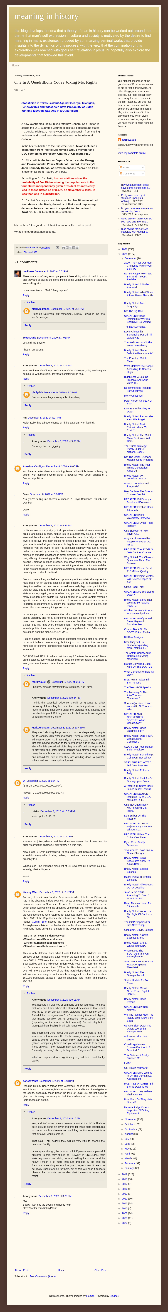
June (128, 1143)
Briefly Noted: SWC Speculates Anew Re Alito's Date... (137, 861)
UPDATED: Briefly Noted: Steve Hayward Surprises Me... (138, 621)
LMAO (127, 1063)
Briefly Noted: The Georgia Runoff (134, 974)
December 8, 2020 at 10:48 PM (56, 1081)
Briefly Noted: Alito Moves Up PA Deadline (138, 886)
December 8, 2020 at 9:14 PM (43, 780)
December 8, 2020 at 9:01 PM (67, 308)
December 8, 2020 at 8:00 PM (62, 466)
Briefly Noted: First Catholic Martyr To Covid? (135, 427)
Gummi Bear (39, 921)
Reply (26, 295)
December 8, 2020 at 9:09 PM (63, 441)
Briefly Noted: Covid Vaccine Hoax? (135, 729)
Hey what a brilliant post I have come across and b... (135, 186)
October (129, 1124)
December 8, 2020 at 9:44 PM (63, 697)
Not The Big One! (134, 311)
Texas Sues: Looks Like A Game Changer (138, 852)
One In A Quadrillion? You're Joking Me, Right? (136, 807)
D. (24, 780)
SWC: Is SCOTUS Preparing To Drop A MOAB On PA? (136, 895)
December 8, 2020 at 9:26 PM (68, 681)
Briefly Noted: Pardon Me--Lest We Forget (138, 418)
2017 (125, 1184)
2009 (125, 1213)
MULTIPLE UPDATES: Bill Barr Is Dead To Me (138, 1085)
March (128, 1158)
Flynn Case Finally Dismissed (134, 844)
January (129, 1168)
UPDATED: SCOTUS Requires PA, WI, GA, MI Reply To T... (137, 796)
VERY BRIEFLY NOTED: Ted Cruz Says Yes (138, 764)
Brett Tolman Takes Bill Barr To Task (136, 681)
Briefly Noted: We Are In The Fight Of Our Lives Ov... (138, 914)
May (127, 1148)
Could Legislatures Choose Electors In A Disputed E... (137, 1047)
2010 (125, 1208)
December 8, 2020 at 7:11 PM (54, 365)
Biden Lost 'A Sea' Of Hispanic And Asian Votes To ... (136, 379)
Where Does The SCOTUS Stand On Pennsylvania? (136, 953)
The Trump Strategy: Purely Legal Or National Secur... (135, 449)
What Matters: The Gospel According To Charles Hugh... (138, 369)
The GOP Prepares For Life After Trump (137, 924)
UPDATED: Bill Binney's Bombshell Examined (137, 501)
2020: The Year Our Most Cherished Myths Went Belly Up (138, 265)
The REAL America (134, 326)
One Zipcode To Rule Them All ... (136, 532)
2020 (125, 254)
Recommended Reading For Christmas (137, 389)
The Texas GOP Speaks (137, 687)
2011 (125, 1203)
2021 (125, 249)
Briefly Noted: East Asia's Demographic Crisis (138, 780)
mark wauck (39, 681)
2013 (125, 1193)
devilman (28, 271)
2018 (125, 1179)
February (130, 1163)
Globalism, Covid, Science (138, 929)
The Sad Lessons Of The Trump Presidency (138, 344)
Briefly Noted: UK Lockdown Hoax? (135, 477)
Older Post (100, 1270)
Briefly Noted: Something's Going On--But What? (139, 756)
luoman (90, 1296)
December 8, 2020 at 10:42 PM (56, 892)
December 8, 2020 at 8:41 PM (54, 525)
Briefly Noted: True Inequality (134, 305)
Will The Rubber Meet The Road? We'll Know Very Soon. (138, 1017)
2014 (125, 1189)
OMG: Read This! (134, 586)
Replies (31, 302)
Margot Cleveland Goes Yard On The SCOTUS (138, 665)
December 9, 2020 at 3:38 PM (54, 1196)
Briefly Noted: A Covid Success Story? (136, 936)
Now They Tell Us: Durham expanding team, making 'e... (136, 645)
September (131, 1129)
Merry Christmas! (133, 395)
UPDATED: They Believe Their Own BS (138, 1093)
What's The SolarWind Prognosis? (136, 485)
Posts (124, 167)
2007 (125, 1223)
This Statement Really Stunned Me (136, 1057)
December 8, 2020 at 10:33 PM (57, 811)
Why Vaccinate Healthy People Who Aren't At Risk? (137, 541)
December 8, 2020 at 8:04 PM (46, 494)
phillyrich (37, 392)
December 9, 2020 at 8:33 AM (60, 392)
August (129, 1134)
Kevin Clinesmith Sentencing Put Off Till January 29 (138, 334)
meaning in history (46, 16)
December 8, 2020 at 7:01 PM (53, 337)
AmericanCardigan (34, 466)
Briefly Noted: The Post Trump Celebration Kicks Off (137, 467)
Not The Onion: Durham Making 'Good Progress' (139, 458)
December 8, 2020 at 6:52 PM (51, 271)
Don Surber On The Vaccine (135, 817)
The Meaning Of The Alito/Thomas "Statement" (135, 695)
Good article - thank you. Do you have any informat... (136, 220)
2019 (125, 1174)
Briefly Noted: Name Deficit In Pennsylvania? (139, 352)
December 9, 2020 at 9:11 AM (63, 999)
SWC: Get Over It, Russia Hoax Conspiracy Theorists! (138, 964)
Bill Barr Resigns (133, 637)
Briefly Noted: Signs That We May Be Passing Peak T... (138, 602)
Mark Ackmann (41, 308)
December (131, 258)
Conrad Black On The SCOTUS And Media (137, 631)
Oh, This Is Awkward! (136, 1067)
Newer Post (21, 1270)
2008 (125, 1218)
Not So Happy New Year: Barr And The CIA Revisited (138, 276)
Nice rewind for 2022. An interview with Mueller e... (135, 230)
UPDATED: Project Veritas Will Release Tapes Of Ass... (139, 579)
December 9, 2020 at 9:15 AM (63, 1118)
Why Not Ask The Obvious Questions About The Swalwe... (138, 560)
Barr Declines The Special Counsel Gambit (138, 493)
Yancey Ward (30, 892)
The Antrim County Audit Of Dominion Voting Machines (137, 656)
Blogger (114, 1296)
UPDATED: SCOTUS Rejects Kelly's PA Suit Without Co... (138, 826)
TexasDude (29, 337)
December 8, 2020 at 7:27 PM (44, 417)
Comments (127, 173)
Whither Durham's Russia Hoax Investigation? (138, 612)
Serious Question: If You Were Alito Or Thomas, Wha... (138, 706)
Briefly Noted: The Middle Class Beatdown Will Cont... (138, 438)
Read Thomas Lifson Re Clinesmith (137, 905)
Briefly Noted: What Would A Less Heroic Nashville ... (139, 295)
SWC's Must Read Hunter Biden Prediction (138, 748)
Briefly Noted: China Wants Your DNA (135, 944)
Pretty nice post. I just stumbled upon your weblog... (133, 198)
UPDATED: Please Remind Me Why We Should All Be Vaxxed (137, 318)
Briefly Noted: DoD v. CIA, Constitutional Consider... (138, 738)
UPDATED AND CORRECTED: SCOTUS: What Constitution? (134, 718)
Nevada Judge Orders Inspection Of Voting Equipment (136, 1110)
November (131, 1119)
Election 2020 (30, 252)
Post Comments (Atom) (43, 1276)
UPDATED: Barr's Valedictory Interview (137, 516)
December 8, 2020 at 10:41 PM (55, 836)
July (127, 1139)
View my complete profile (132, 153)
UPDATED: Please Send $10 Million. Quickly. (138, 570)
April (127, 1153)
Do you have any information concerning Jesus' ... (137, 210)
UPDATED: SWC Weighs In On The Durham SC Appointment (138, 1075)
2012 (125, 1198)
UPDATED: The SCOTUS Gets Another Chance (138, 551)
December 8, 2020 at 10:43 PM (68, 727)
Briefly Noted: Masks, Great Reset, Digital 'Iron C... (136, 991)
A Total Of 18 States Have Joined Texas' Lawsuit (138, 787)
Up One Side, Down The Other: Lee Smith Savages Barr (137, 1028)
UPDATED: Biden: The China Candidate (136, 836)
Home (15, 65)
